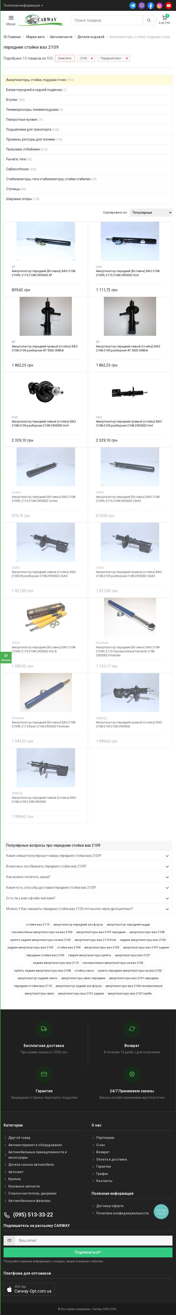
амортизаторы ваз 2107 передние (101, 932)
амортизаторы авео (39, 993)
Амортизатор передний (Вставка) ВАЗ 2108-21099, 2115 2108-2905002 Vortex (44, 499)
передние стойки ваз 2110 (33, 986)
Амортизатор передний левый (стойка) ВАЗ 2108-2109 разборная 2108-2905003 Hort (44, 423)
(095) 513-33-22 (28, 1215)
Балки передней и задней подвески (36, 90)
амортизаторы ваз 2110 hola (95, 940)
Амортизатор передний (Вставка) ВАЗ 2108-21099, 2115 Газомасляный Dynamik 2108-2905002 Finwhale (128, 651)
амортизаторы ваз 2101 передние (133, 978)
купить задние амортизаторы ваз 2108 (42, 970)
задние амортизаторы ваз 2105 (30, 947)
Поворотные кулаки (24, 119)
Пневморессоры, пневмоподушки (34, 109)
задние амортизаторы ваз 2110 (56, 963)
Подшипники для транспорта (32, 129)
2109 (83, 58)
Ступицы (16, 189)
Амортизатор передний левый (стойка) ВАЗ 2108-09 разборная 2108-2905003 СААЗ (44, 574)
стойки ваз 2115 (37, 924)
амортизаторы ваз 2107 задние (146, 947)
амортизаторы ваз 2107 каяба (130, 993)
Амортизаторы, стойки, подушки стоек (40, 80)
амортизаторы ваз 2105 (101, 947)
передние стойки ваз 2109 (45, 955)
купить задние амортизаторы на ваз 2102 (40, 940)
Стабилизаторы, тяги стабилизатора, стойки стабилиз (51, 179)
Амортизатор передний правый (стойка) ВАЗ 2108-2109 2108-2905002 (129, 724)
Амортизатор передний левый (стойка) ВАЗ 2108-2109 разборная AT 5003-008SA (128, 348)
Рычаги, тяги (19, 159)
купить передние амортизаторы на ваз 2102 (130, 970)
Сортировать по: (115, 212)
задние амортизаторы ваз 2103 (143, 940)
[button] (29, 1289)
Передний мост (111, 58)
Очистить (64, 58)
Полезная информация (22, 5)
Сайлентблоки (21, 169)
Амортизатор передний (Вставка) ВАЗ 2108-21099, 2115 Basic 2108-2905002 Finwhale (44, 724)
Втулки (15, 100)
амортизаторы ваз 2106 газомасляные (134, 986)
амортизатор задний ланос (37, 978)
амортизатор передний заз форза (78, 924)
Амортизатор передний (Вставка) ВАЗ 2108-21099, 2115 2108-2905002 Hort (128, 273)
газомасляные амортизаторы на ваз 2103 (42, 932)
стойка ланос (84, 970)
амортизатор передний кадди (128, 924)
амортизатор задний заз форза (79, 986)
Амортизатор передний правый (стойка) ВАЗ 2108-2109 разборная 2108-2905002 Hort (129, 423)
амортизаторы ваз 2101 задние (81, 993)
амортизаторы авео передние (83, 978)
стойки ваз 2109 (68, 947)
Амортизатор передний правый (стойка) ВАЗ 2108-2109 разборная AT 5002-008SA (45, 348)
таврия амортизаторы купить (89, 955)
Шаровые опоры (23, 199)
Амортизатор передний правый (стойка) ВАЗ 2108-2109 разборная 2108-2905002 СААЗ (129, 574)
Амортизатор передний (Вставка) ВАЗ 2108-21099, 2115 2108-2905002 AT (44, 273)
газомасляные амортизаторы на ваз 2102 (113, 963)
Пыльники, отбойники (27, 149)
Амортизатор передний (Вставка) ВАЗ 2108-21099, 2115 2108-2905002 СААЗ (128, 499)
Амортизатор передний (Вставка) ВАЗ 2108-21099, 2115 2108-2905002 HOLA (44, 649)
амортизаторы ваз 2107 (132, 955)
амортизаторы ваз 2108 (146, 932)
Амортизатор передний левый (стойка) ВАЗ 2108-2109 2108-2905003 (44, 799)
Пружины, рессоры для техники (34, 139)
